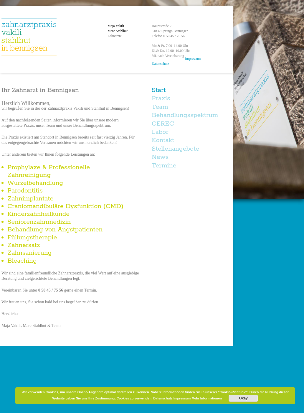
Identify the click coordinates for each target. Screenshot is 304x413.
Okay (243, 398)
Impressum (193, 59)
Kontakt (163, 140)
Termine (164, 166)
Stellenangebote (175, 149)
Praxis (161, 98)
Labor (160, 132)
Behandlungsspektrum (185, 115)
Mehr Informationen (206, 398)
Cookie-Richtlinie (233, 392)
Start (159, 90)
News (160, 157)
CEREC (163, 124)
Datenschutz (160, 64)
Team (160, 107)
